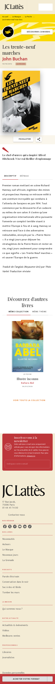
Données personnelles (13, 673)
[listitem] (4, 526)
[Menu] (46, 7)
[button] (37, 32)
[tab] (10, 176)
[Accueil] (14, 7)
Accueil (5, 16)
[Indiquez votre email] (24, 464)
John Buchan (15, 59)
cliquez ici (31, 455)
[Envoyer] (46, 464)
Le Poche (28, 16)
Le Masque (16, 16)
